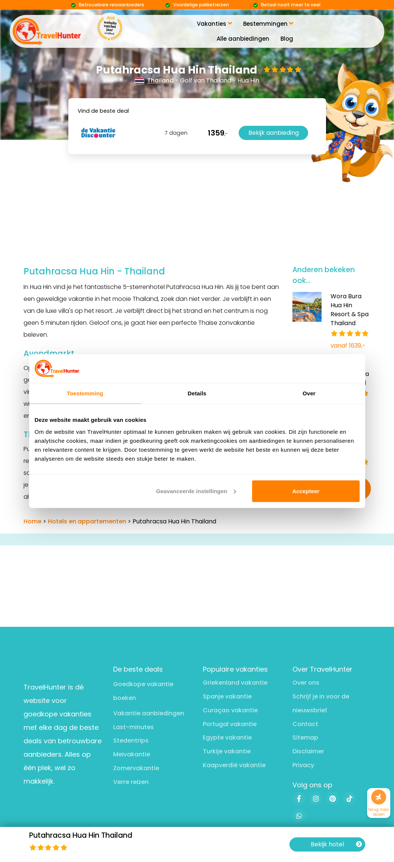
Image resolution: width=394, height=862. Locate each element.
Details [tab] (197, 393)
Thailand (154, 80)
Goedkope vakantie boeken (143, 691)
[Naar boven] (379, 797)
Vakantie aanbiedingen (148, 713)
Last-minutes (133, 727)
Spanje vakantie (227, 696)
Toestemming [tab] (85, 393)
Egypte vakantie (227, 737)
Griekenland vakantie (235, 682)
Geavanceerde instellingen (196, 491)
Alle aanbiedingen (243, 39)
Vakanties (214, 24)
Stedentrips (131, 740)
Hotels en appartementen (87, 521)
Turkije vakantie (227, 751)
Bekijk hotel (336, 844)
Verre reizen (131, 782)
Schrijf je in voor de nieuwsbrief (320, 703)
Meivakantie (131, 754)
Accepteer (306, 491)
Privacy (303, 765)
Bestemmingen (268, 24)
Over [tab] (309, 393)
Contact (305, 724)
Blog (286, 39)
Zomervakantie (136, 768)
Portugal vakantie (230, 724)
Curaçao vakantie (230, 710)
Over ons (305, 682)
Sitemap (305, 737)
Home (32, 521)
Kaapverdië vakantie (234, 765)
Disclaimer (308, 751)
